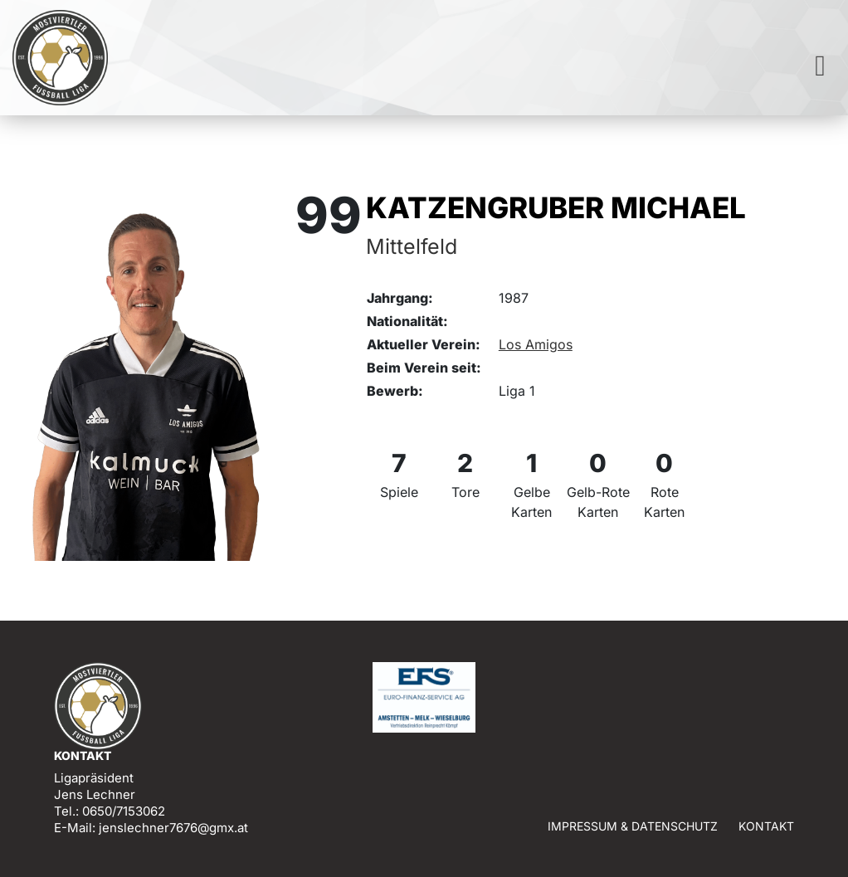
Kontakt (766, 826)
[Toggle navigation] (820, 66)
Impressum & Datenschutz (633, 826)
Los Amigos (536, 344)
